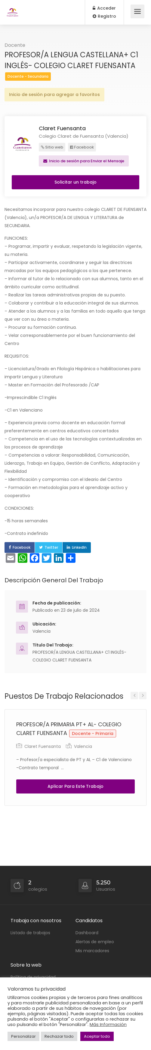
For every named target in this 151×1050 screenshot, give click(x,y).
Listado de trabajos (30, 933)
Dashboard (87, 933)
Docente (15, 45)
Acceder (104, 8)
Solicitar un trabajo (75, 182)
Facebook (82, 147)
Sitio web (52, 147)
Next (142, 695)
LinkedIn (79, 547)
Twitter (51, 547)
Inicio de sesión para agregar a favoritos (54, 95)
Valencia (41, 631)
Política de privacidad (33, 977)
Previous (134, 695)
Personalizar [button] (23, 1036)
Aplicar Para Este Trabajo (75, 786)
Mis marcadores (92, 951)
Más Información (108, 1025)
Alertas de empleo (95, 942)
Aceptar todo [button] (97, 1036)
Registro (104, 16)
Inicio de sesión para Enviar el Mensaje (83, 161)
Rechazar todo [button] (59, 1036)
